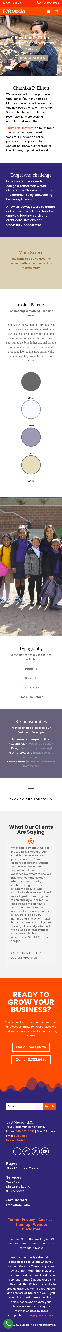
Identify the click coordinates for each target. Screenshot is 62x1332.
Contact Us (12, 2)
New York (14, 1243)
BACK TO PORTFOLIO (32, 58)
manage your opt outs (38, 1315)
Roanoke (13, 1239)
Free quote (14, 1205)
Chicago (38, 1248)
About (10, 1168)
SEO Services (15, 1191)
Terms (13, 1219)
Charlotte (27, 1239)
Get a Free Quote (31, 1047)
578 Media (20, 1136)
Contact (35, 1168)
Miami (25, 1243)
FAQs (26, 1205)
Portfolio (22, 1168)
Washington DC (44, 1239)
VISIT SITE (31, 49)
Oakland (36, 1243)
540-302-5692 (48, 2)
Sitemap (23, 1224)
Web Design (14, 1182)
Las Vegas (25, 1248)
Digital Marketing (18, 1187)
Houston (48, 1243)
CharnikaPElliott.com (19, 128)
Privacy (28, 1219)
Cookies (45, 1219)
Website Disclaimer (34, 1227)
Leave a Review (15, 1140)
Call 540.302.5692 (31, 1059)
